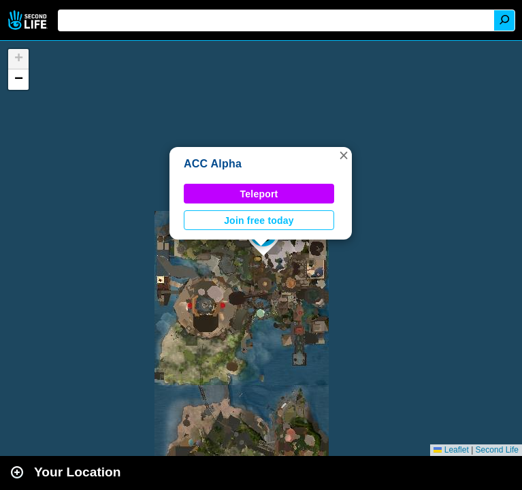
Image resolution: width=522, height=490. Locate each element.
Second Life (29, 20)
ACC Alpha (213, 163)
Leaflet (451, 450)
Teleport (259, 194)
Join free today (259, 220)
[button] (344, 155)
